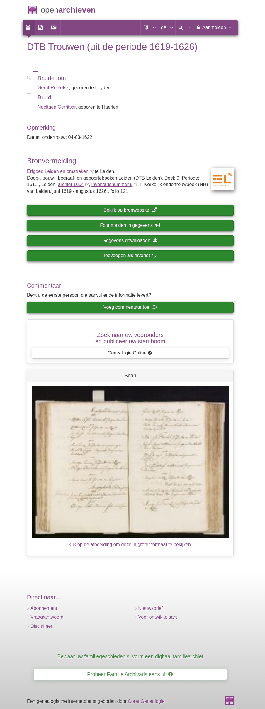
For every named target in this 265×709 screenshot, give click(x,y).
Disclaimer (41, 626)
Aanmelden (213, 27)
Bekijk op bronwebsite (129, 209)
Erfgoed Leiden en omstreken (58, 171)
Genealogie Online (130, 352)
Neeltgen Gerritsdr (57, 106)
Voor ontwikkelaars (158, 617)
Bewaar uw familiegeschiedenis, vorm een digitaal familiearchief (130, 656)
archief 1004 (71, 184)
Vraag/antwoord (46, 617)
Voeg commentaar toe (129, 307)
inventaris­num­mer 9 (112, 184)
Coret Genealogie (146, 701)
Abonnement (43, 608)
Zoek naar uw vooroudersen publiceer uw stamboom (130, 338)
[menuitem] (29, 27)
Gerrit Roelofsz (53, 87)
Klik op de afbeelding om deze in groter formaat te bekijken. (130, 544)
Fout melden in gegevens (130, 225)
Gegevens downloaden (129, 240)
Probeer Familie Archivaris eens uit (130, 674)
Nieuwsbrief (150, 608)
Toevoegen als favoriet (130, 255)
